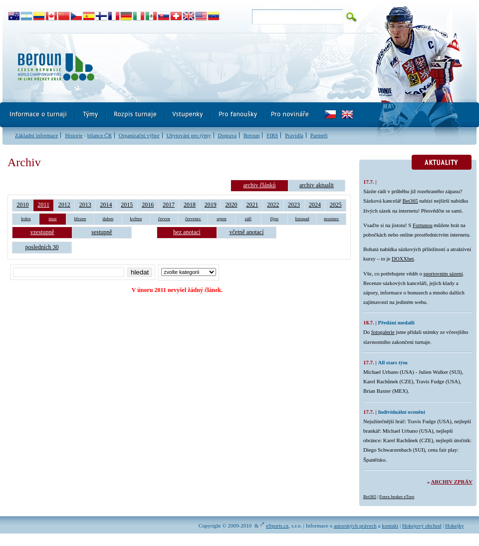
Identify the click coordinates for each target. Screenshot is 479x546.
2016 (148, 204)
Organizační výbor (139, 135)
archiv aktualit (316, 185)
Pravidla (294, 135)
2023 (294, 204)
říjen (274, 218)
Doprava (227, 135)
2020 (232, 204)
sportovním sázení (443, 273)
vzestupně (42, 232)
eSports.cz (277, 526)
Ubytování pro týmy (188, 135)
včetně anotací (247, 232)
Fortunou (423, 225)
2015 (127, 204)
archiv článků (259, 185)
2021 (252, 204)
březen (80, 218)
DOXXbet (403, 259)
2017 (169, 204)
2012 (64, 204)
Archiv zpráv (452, 482)
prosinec (331, 218)
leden (26, 218)
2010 (22, 204)
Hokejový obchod (422, 526)
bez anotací (186, 232)
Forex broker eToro (396, 496)
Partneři (319, 135)
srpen (222, 218)
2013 (85, 204)
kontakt (390, 526)
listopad (302, 218)
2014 (106, 204)
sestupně (101, 232)
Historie (73, 135)
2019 (211, 204)
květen (136, 218)
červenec (193, 218)
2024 (315, 204)
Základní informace (36, 135)
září (248, 218)
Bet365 (410, 201)
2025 (336, 204)
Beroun (251, 135)
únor (52, 218)
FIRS (272, 135)
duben (107, 218)
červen (164, 218)
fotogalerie (383, 332)
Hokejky (454, 526)
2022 (273, 204)
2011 (43, 204)
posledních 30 (42, 247)
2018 (190, 204)
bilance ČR (99, 135)
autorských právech (355, 526)
